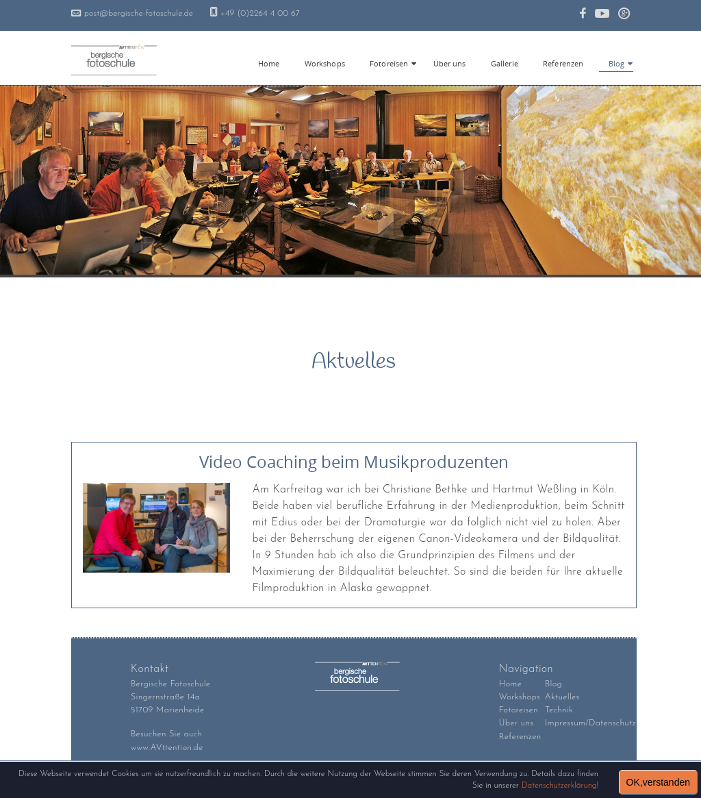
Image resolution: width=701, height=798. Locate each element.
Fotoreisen (389, 63)
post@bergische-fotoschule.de (138, 13)
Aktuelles (562, 697)
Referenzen (520, 736)
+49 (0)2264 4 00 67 (260, 13)
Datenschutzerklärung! (560, 786)
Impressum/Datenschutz (590, 723)
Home (510, 683)
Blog (616, 63)
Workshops (519, 697)
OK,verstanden (658, 782)
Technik (559, 710)
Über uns (516, 723)
